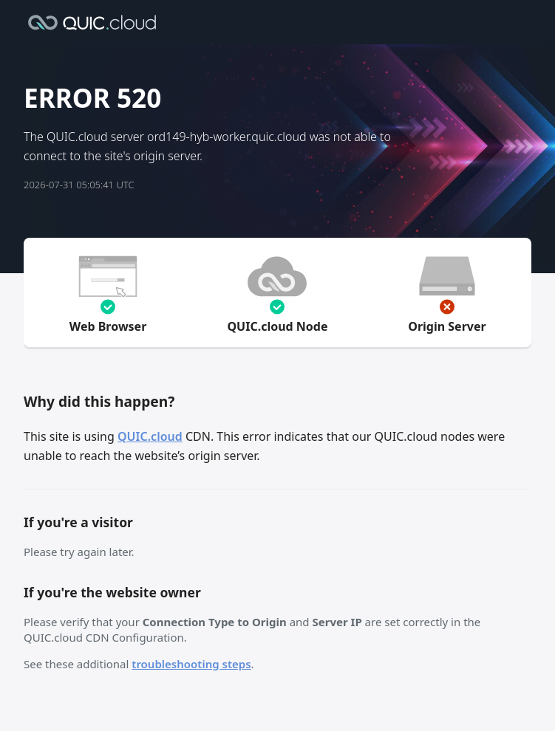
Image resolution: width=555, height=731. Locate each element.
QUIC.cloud (150, 436)
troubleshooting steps (191, 663)
